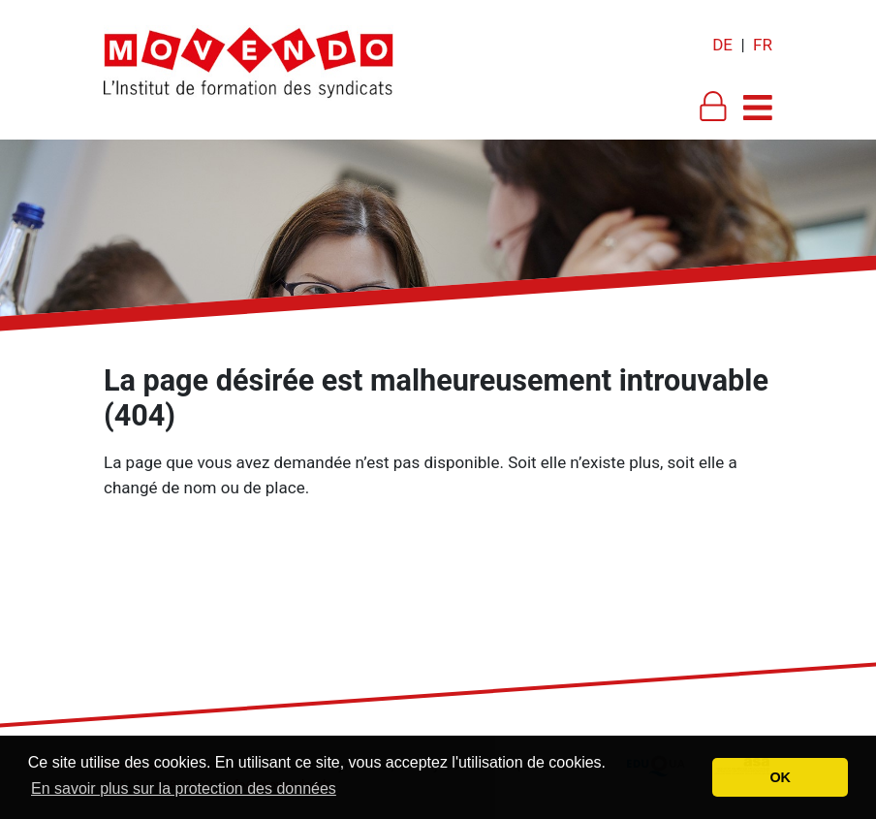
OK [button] (780, 777)
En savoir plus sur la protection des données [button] (183, 788)
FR (762, 44)
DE (722, 44)
